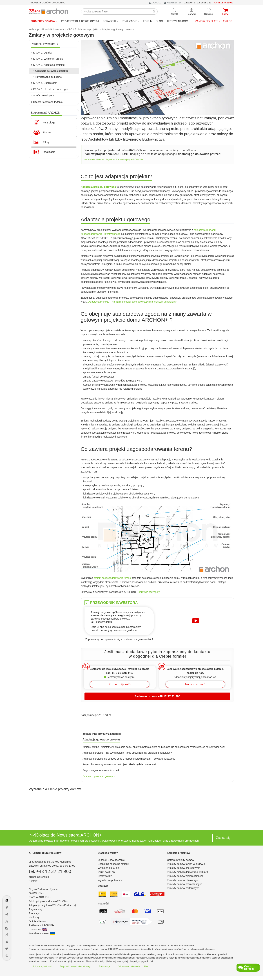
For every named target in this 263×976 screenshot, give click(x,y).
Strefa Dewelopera (42, 95)
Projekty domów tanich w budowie (186, 863)
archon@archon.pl (39, 876)
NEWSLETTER (173, 2)
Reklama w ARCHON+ (41, 925)
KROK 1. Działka (41, 52)
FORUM (147, 21)
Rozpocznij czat (119, 684)
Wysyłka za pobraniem (110, 880)
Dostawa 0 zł (105, 876)
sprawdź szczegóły (149, 592)
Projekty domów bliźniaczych (183, 880)
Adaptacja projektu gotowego (98, 186)
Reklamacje (104, 966)
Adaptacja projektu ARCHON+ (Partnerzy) (52, 905)
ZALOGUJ (155, 2)
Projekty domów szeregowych (183, 867)
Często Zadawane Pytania (47, 102)
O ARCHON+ (36, 893)
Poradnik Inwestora (44, 43)
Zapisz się (223, 838)
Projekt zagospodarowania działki (101, 770)
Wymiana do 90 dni (108, 867)
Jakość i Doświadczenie (111, 860)
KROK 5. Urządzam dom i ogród (50, 89)
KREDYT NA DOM (177, 21)
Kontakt (33, 881)
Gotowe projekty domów (180, 860)
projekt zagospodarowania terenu (112, 577)
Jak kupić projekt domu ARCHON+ (48, 901)
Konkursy (34, 917)
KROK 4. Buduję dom (44, 82)
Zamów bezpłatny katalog (213, 21)
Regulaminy (35, 909)
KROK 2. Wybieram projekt (47, 58)
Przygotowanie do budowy (47, 77)
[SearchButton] (154, 11)
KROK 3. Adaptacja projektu (47, 64)
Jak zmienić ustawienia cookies (133, 966)
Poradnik (110, 21)
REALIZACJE (130, 21)
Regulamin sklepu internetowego (75, 966)
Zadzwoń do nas (157, 696)
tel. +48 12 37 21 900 (50, 871)
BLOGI (160, 21)
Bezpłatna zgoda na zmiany (113, 863)
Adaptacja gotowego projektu (50, 71)
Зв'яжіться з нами (42, 933)
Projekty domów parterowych (183, 888)
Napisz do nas (195, 684)
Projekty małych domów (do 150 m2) (187, 872)
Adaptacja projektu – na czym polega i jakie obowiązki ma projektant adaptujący (127, 752)
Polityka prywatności (42, 966)
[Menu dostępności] (7, 890)
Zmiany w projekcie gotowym (99, 776)
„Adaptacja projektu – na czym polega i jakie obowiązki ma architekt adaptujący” (132, 301)
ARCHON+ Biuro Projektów (45, 852)
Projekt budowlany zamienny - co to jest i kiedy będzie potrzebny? (119, 764)
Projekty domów (44, 21)
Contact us (38, 929)
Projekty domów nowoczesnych (184, 884)
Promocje (34, 913)
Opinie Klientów (37, 921)
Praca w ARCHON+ (40, 897)
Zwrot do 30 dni (106, 872)
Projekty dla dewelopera (80, 21)
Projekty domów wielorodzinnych (185, 876)
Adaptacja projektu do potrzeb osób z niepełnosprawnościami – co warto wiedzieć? (129, 758)
